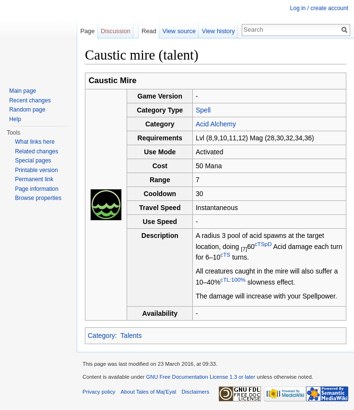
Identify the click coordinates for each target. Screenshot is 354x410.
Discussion (115, 31)
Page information (37, 189)
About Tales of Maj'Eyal (149, 392)
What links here (35, 141)
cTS (225, 254)
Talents (131, 335)
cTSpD (263, 244)
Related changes (36, 151)
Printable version (36, 170)
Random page (27, 109)
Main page (22, 90)
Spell (203, 110)
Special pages (33, 160)
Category (101, 335)
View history (218, 31)
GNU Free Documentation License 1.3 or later (200, 377)
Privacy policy (99, 392)
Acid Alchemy (216, 124)
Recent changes (30, 100)
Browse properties (38, 198)
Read (149, 31)
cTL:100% (232, 279)
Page (87, 31)
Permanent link (34, 179)
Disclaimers (196, 392)
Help (15, 119)
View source (179, 31)
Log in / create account (319, 8)
